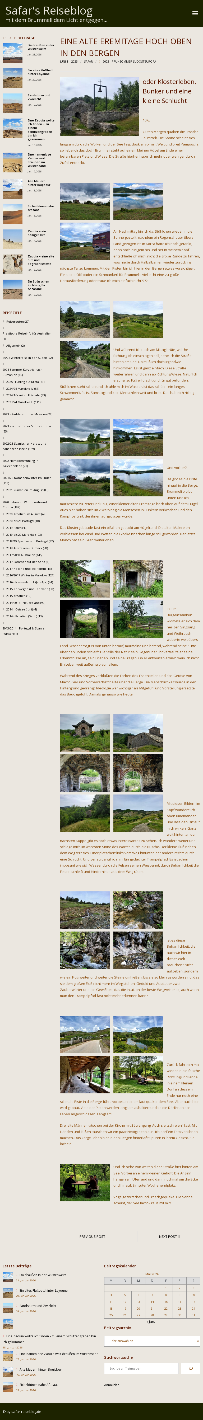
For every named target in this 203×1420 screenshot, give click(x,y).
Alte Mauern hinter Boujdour (39, 183)
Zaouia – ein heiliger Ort (37, 233)
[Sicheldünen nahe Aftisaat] (8, 1388)
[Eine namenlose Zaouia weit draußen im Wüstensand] (8, 1357)
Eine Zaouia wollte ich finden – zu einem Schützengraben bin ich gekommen (41, 130)
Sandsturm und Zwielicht (39, 97)
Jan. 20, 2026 (34, 79)
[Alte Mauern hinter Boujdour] (8, 1372)
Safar (88, 61)
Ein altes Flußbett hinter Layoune (40, 72)
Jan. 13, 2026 (34, 269)
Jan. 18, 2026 (34, 145)
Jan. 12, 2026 (34, 295)
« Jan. (150, 1321)
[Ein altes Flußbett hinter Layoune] (8, 1293)
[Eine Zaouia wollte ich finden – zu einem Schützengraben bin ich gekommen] (8, 1324)
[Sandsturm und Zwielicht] (8, 1309)
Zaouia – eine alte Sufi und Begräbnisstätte (41, 260)
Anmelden (111, 1385)
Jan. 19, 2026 (34, 104)
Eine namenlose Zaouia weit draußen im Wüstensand (39, 160)
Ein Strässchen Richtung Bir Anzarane (38, 285)
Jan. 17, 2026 (34, 171)
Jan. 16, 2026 (34, 190)
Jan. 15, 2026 (34, 215)
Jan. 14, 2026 (34, 240)
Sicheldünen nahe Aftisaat (41, 208)
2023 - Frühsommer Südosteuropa (129, 61)
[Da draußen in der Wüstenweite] (8, 1278)
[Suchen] (190, 1368)
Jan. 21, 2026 (34, 54)
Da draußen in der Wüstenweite (41, 47)
